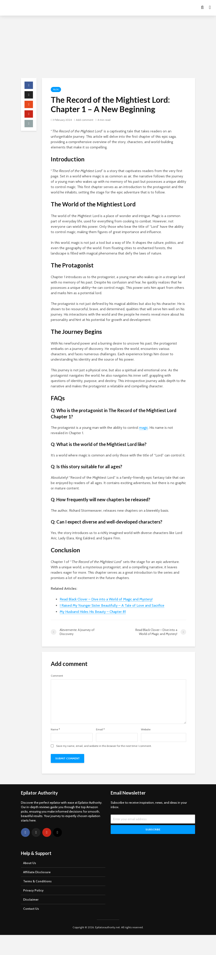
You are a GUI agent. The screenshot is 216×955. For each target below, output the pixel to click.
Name (55, 729)
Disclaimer (31, 899)
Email (100, 729)
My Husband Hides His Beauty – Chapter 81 (93, 612)
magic (143, 427)
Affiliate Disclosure (37, 872)
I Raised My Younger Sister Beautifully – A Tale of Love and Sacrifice (112, 605)
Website (146, 729)
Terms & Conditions (37, 881)
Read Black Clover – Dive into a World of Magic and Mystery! (106, 599)
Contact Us (31, 909)
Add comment (84, 119)
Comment (57, 675)
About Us (29, 863)
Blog (56, 89)
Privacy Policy (33, 890)
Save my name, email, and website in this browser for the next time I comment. (104, 746)
